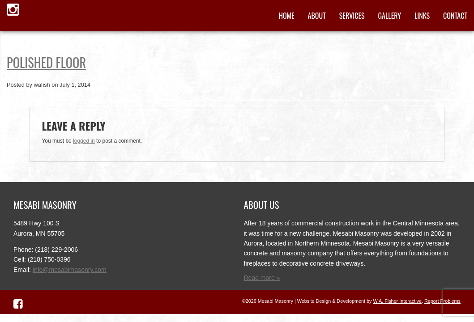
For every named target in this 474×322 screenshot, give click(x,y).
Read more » (262, 277)
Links (422, 15)
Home (287, 15)
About (317, 15)
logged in (84, 141)
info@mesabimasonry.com (70, 269)
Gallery (389, 15)
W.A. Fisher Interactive (397, 301)
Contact (455, 15)
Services (352, 15)
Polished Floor (46, 62)
